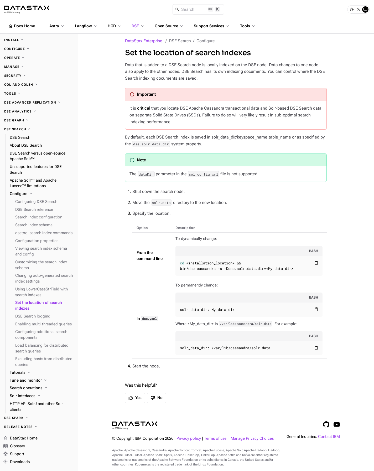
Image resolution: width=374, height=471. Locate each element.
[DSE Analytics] (39, 111)
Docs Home (21, 26)
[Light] (352, 9)
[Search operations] (42, 388)
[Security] (39, 75)
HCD (115, 26)
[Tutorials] (42, 373)
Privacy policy (188, 438)
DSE (138, 26)
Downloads (16, 462)
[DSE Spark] (39, 417)
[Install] (39, 39)
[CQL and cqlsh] (39, 84)
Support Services (212, 26)
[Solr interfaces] (42, 396)
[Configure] (39, 48)
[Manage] (39, 66)
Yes (135, 398)
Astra (57, 26)
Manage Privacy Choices (252, 438)
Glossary (14, 446)
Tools (248, 26)
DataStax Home (20, 438)
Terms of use (215, 438)
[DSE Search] (39, 129)
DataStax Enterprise (143, 40)
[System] (365, 9)
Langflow (86, 26)
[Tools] (39, 93)
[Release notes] (39, 426)
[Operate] (39, 57)
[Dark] (358, 9)
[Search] (198, 9)
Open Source (169, 26)
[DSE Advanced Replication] (39, 102)
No (156, 398)
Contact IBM (329, 436)
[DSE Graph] (39, 120)
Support (13, 454)
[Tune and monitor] (42, 381)
